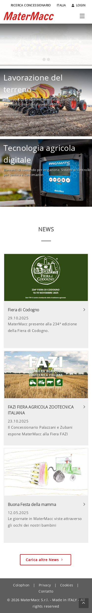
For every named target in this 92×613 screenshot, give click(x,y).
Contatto (46, 591)
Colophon (21, 585)
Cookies (66, 585)
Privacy (45, 585)
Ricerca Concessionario (31, 5)
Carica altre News (45, 560)
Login (78, 5)
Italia (61, 5)
